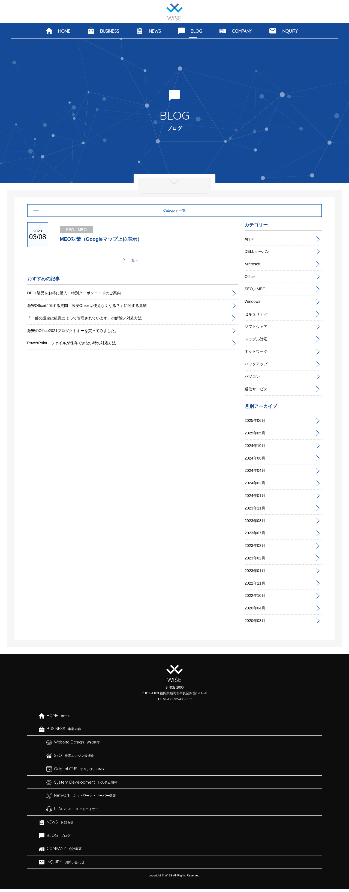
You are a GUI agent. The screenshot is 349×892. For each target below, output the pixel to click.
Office (250, 276)
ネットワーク (258, 351)
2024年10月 (256, 445)
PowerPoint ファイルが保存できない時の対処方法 (77, 343)
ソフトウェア (258, 326)
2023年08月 (256, 520)
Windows (253, 301)
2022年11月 (256, 583)
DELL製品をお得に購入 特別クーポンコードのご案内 (80, 293)
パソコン (253, 376)
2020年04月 (256, 608)
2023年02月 (256, 558)
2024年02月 (256, 483)
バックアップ (258, 363)
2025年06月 (256, 420)
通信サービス (258, 389)
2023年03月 (256, 545)
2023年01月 (256, 570)
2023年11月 (256, 508)
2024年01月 (256, 495)
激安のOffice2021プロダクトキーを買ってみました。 (79, 331)
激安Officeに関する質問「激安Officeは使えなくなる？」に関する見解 (95, 306)
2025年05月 (256, 433)
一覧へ (133, 260)
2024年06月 (256, 458)
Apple (250, 238)
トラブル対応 (258, 339)
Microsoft (253, 264)
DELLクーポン (259, 251)
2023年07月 (256, 533)
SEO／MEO (256, 288)
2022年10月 (256, 595)
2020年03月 (256, 620)
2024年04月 (256, 470)
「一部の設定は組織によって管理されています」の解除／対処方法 (92, 318)
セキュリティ (258, 314)
